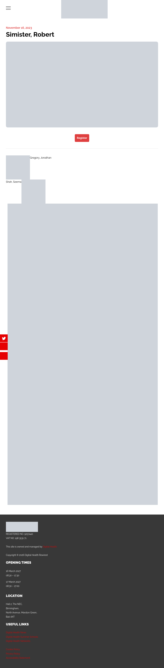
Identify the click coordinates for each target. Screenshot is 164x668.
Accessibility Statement (18, 658)
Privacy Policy (13, 653)
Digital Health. (50, 546)
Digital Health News (16, 632)
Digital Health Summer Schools (22, 637)
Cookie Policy (13, 649)
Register (82, 137)
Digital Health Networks (18, 641)
